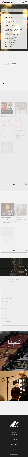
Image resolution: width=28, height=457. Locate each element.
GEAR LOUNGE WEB (15, 362)
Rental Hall (14, 447)
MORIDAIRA (7, 2)
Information (14, 439)
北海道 (4, 288)
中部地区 (5, 304)
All (14, 184)
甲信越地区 (5, 301)
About (14, 449)
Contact (14, 452)
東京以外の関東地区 (8, 298)
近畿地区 (5, 311)
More (13, 270)
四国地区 (5, 318)
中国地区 (5, 314)
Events (14, 442)
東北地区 (5, 291)
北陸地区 (5, 308)
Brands (14, 432)
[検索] (24, 10)
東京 (4, 294)
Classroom (14, 444)
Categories (14, 434)
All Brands (4, 84)
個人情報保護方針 (14, 454)
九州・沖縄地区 (7, 321)
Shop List (14, 437)
